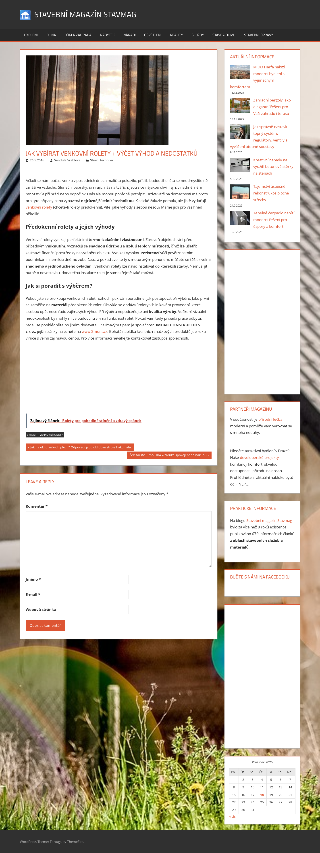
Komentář (37, 506)
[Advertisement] (119, 378)
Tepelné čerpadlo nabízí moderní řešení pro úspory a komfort (273, 219)
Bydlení (31, 35)
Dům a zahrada (77, 35)
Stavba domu (223, 35)
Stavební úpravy (258, 35)
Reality (176, 35)
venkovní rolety (39, 207)
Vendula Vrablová (67, 160)
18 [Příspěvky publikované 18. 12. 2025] (262, 794)
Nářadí (129, 35)
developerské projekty (259, 457)
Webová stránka (41, 609)
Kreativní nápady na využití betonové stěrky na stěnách (273, 166)
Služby (198, 35)
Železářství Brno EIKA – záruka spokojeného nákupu (168, 455)
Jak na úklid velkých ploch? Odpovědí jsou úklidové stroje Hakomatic (81, 447)
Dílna (51, 35)
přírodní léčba (270, 419)
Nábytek (107, 35)
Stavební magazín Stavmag (86, 14)
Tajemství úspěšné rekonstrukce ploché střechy (271, 193)
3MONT (32, 434)
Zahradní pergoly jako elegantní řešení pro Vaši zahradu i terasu (272, 106)
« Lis (232, 816)
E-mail (33, 594)
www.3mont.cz (94, 331)
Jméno (33, 579)
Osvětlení (153, 35)
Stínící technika (101, 160)
